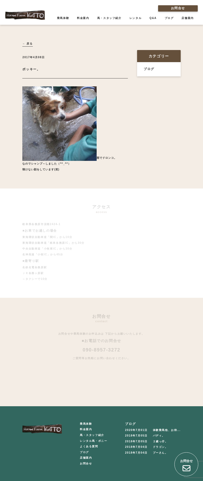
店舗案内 (187, 18)
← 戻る (27, 43)
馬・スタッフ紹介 (109, 18)
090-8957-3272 (101, 350)
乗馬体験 (63, 18)
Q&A (153, 18)
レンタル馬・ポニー (93, 440)
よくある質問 (89, 446)
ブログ (169, 18)
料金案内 (83, 18)
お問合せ (178, 8)
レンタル (135, 18)
